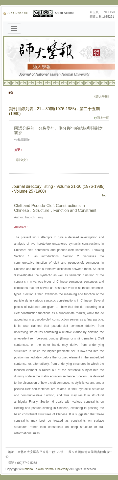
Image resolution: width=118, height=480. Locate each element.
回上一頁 (101, 118)
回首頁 (94, 12)
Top (104, 195)
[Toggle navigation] (14, 29)
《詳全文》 (21, 160)
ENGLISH (108, 12)
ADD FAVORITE (16, 13)
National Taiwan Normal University (45, 469)
